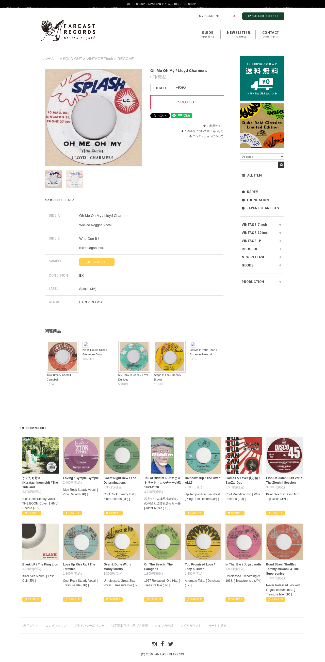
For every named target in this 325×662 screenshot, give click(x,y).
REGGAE (70, 200)
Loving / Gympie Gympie (81, 478)
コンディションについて (206, 136)
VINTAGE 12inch (255, 233)
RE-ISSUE (250, 249)
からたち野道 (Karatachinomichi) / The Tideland (40, 482)
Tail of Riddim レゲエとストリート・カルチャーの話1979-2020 (162, 482)
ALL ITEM (252, 175)
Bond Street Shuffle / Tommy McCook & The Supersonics (282, 569)
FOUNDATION (255, 200)
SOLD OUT (72, 58)
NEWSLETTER (238, 34)
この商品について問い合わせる (203, 131)
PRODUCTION (253, 282)
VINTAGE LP (251, 241)
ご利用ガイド (215, 125)
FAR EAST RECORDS (263, 16)
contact (270, 34)
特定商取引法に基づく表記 (129, 625)
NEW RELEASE (253, 257)
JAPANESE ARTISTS (260, 208)
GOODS (248, 265)
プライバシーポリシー (89, 625)
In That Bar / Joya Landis (243, 564)
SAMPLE (96, 262)
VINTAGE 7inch (254, 225)
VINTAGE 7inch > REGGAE (110, 58)
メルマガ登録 (164, 625)
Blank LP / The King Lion (40, 564)
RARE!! (250, 192)
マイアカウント (190, 625)
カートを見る (217, 625)
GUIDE (207, 34)
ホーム (49, 58)
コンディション (56, 625)
